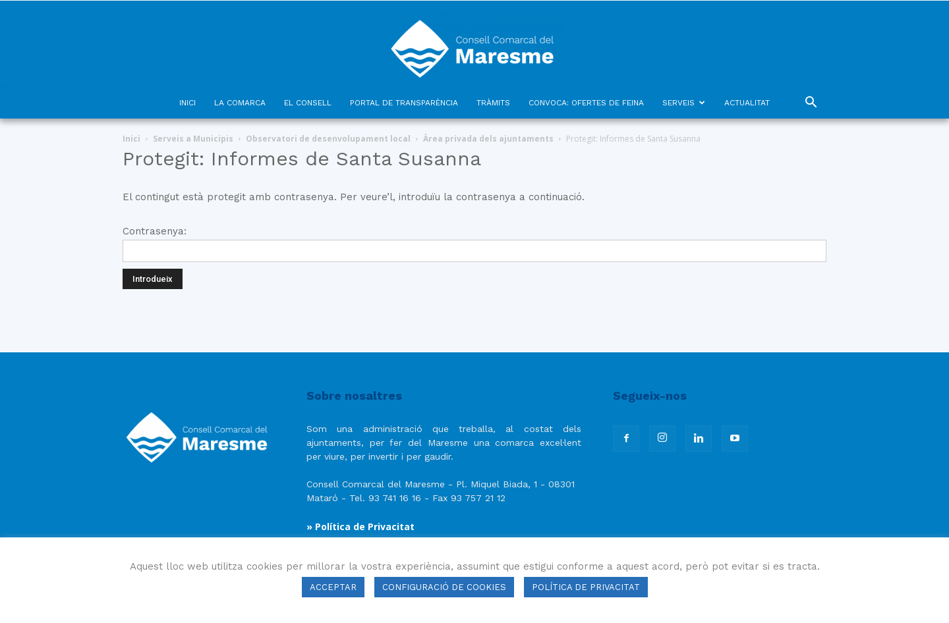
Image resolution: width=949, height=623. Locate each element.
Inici (131, 138)
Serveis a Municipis (193, 138)
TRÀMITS (493, 102)
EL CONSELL (307, 102)
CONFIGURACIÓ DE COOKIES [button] (444, 587)
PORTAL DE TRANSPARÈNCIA (404, 102)
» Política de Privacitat (360, 526)
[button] (810, 103)
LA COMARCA (240, 102)
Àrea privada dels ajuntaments (488, 138)
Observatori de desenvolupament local (328, 138)
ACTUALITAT (747, 102)
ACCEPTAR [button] (333, 587)
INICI (187, 102)
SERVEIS (683, 102)
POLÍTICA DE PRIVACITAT (586, 587)
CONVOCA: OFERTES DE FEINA (586, 102)
